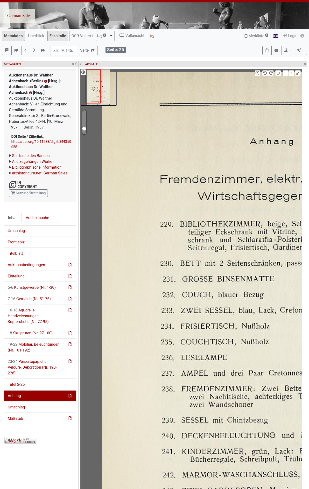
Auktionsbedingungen (26, 264)
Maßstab (15, 418)
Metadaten (13, 36)
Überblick (36, 36)
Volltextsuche (37, 217)
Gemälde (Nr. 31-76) (29, 298)
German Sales (19, 15)
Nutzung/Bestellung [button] (28, 193)
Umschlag (16, 230)
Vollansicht (131, 35)
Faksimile (57, 36)
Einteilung (16, 276)
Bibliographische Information (37, 167)
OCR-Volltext (82, 36)
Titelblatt (15, 253)
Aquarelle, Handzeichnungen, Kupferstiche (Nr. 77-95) (28, 316)
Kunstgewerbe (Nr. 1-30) (32, 287)
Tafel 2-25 (16, 384)
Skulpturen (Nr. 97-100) (30, 333)
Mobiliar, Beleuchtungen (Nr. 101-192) (33, 347)
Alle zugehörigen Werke (32, 161)
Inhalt (13, 217)
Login (290, 36)
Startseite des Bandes (31, 155)
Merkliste (256, 36)
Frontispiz (16, 242)
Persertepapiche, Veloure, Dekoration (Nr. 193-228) (32, 367)
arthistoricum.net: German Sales (39, 173)
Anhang (14, 395)
